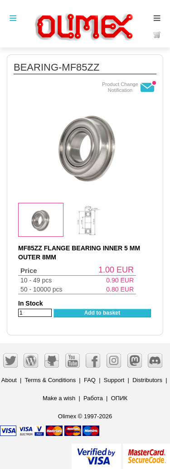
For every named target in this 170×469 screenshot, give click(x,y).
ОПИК (119, 398)
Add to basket (102, 313)
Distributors (147, 380)
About (9, 380)
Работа (93, 398)
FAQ (90, 380)
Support (114, 380)
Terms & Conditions (50, 380)
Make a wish (59, 398)
